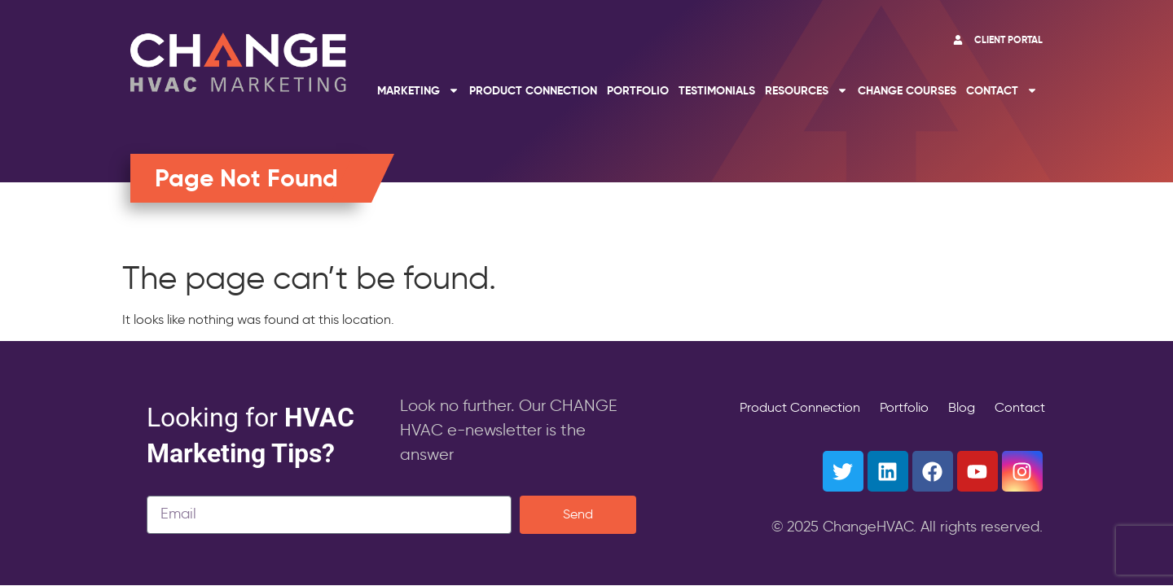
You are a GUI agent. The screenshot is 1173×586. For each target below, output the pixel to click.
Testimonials (717, 90)
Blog (961, 407)
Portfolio (638, 90)
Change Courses (907, 90)
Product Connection (533, 90)
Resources (806, 90)
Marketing (418, 90)
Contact (1002, 90)
